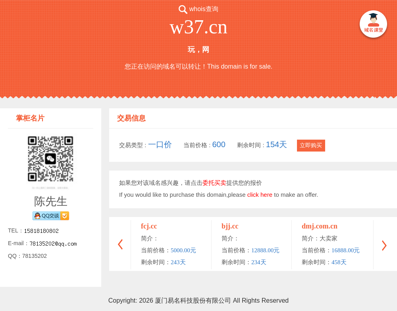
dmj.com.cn (319, 226)
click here (259, 194)
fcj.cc (149, 226)
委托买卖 (214, 182)
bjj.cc (230, 226)
